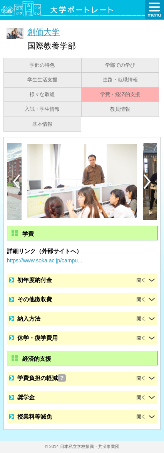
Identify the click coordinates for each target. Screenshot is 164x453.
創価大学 (43, 31)
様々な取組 (42, 94)
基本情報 (42, 124)
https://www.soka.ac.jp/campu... (44, 260)
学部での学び (120, 65)
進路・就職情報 (120, 80)
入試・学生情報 (42, 109)
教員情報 (120, 109)
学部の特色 (42, 65)
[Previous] (16, 181)
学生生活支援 (42, 80)
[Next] (147, 181)
